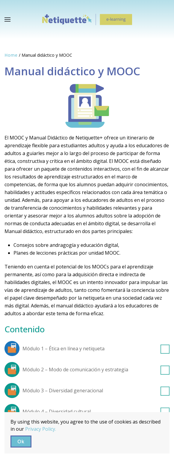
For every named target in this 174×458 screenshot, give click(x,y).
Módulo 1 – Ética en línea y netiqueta (96, 348)
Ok (21, 441)
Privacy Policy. (40, 429)
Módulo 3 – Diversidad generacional (96, 390)
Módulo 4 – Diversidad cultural (96, 411)
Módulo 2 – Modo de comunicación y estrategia (96, 369)
